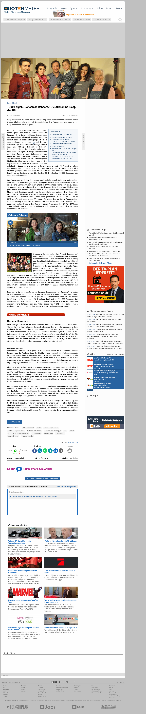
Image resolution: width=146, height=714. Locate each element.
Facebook (5, 694)
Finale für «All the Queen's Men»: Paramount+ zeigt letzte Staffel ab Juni (105, 255)
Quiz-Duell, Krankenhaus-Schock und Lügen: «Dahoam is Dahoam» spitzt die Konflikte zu (105, 342)
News (63, 8)
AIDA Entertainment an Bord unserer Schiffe (99, 385)
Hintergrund (24, 687)
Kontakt (111, 691)
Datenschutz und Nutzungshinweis (114, 693)
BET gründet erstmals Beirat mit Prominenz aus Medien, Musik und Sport (106, 243)
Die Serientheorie (81, 19)
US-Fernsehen (42, 696)
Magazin (52, 8)
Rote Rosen (48, 433)
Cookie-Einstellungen (115, 696)
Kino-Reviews (77, 691)
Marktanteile (59, 689)
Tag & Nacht (60, 433)
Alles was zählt (28, 428)
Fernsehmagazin (23, 701)
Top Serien (118, 701)
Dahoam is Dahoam (34, 431)
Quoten (74, 8)
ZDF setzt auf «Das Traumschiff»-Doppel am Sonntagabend (105, 259)
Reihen (23, 689)
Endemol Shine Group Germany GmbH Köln (103, 372)
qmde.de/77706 (73, 442)
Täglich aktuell (60, 691)
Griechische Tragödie (14, 19)
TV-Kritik (76, 689)
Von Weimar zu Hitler (60, 19)
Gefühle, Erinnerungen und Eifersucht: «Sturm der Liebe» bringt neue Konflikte (104, 325)
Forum (109, 8)
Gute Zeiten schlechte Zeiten (18, 433)
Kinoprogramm (96, 701)
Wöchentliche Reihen (62, 687)
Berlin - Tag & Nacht (51, 428)
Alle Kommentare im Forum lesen (42, 478)
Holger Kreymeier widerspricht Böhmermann (104, 251)
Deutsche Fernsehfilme (107, 701)
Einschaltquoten (55, 701)
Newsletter (6, 689)
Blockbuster (70, 701)
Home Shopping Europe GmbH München (100, 360)
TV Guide (63, 701)
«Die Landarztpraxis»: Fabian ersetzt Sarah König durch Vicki (104, 330)
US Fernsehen (40, 701)
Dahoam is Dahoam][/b (52, 431)
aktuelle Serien (87, 701)
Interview (23, 691)
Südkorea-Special (101, 19)
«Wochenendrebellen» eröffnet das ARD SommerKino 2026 (103, 238)
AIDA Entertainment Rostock (102, 379)
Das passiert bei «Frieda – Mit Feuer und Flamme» (104, 320)
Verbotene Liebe (27, 436)
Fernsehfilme (78, 701)
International (42, 693)
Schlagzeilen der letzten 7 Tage (100, 263)
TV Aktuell (15, 701)
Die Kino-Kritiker (95, 689)
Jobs (110, 689)
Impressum (112, 698)
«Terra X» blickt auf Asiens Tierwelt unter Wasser (103, 248)
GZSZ (72, 431)
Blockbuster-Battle (96, 693)
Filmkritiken (32, 701)
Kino (100, 8)
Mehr (119, 8)
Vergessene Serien (37, 19)
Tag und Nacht (13, 436)
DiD (65, 431)
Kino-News (94, 687)
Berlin (39, 428)
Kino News (8, 701)
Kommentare (14, 421)
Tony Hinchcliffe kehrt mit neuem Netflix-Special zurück (106, 234)
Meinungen (87, 8)
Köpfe (40, 694)
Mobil (4, 691)
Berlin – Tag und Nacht (16, 431)
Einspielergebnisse (96, 691)
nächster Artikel (70, 458)
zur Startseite (42, 458)
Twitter (5, 696)
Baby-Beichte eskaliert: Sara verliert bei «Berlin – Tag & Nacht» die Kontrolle (105, 315)
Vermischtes (41, 689)
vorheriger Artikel (15, 458)
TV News (47, 701)
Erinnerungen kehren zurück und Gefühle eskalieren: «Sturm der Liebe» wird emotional (102, 336)
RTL (33, 142)
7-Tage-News (6, 693)
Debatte (76, 687)
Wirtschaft (41, 691)
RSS (4, 687)
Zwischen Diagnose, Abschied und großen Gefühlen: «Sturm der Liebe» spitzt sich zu (104, 347)
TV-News (40, 687)
